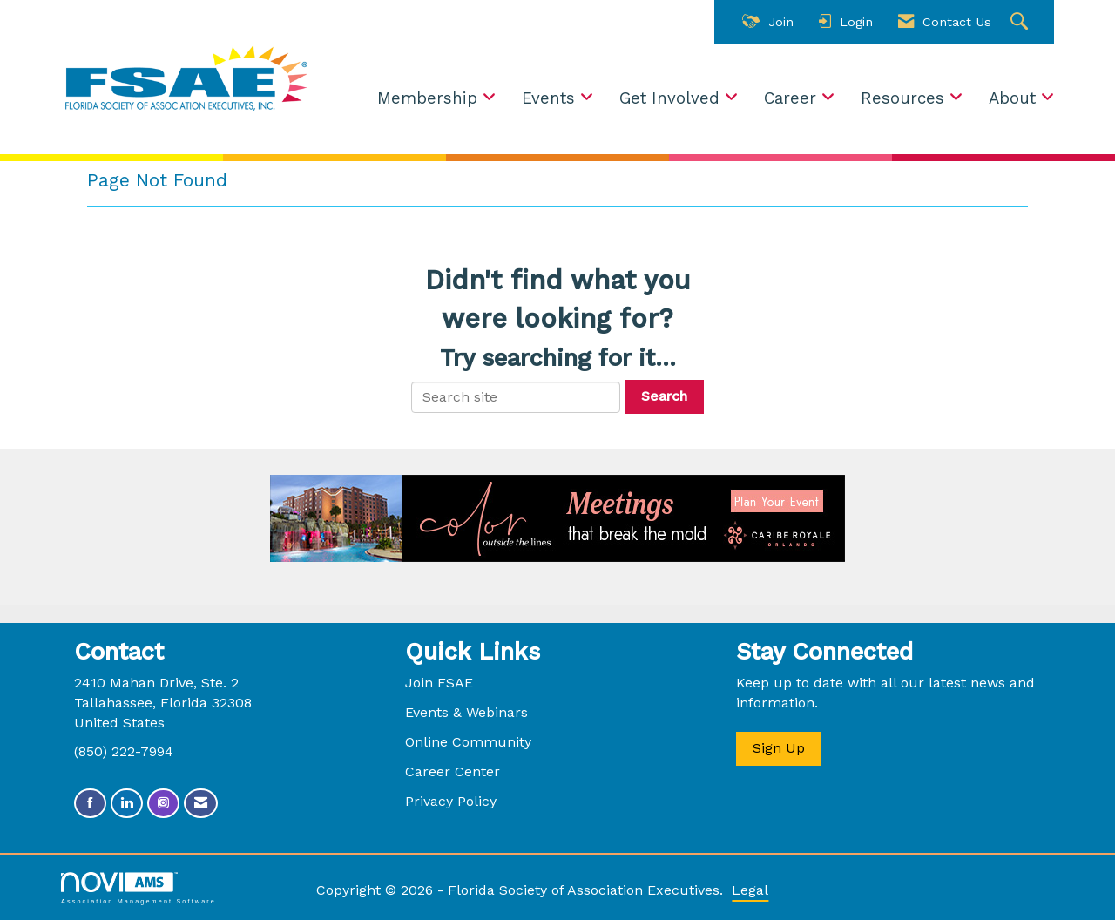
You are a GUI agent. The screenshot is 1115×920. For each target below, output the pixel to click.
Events (551, 98)
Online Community (468, 742)
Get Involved (672, 98)
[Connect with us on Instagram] (163, 803)
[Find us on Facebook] (90, 803)
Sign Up (779, 748)
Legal (750, 890)
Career (792, 98)
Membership (430, 98)
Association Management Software (138, 888)
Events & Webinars (466, 712)
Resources (905, 98)
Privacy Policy (451, 801)
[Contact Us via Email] (201, 803)
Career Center (452, 771)
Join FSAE (439, 682)
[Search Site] (1021, 22)
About (1015, 98)
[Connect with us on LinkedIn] (127, 803)
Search (664, 396)
